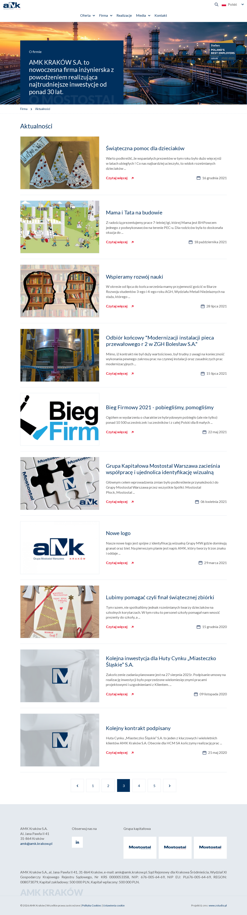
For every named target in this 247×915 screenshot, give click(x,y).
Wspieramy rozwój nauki (134, 276)
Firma (103, 15)
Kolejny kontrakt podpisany (138, 728)
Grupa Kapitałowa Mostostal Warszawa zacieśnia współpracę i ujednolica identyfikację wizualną (163, 468)
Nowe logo (118, 533)
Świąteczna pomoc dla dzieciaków (145, 148)
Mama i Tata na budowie (134, 212)
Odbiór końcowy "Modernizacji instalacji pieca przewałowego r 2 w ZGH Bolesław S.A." (160, 340)
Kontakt (160, 15)
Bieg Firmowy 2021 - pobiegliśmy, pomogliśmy (160, 407)
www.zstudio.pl (218, 905)
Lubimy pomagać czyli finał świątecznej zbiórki (160, 597)
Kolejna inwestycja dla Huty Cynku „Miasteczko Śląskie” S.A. (161, 661)
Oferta (85, 15)
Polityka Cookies (91, 905)
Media (141, 15)
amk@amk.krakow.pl (36, 843)
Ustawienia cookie (114, 905)
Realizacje (124, 15)
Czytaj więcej (117, 178)
